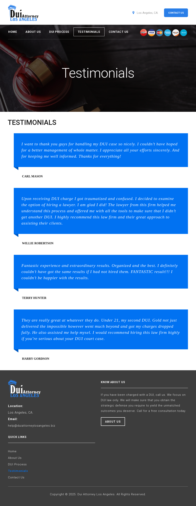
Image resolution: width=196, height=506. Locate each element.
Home (12, 31)
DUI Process (59, 31)
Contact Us (118, 31)
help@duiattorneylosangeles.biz (32, 424)
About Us (33, 31)
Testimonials (89, 31)
